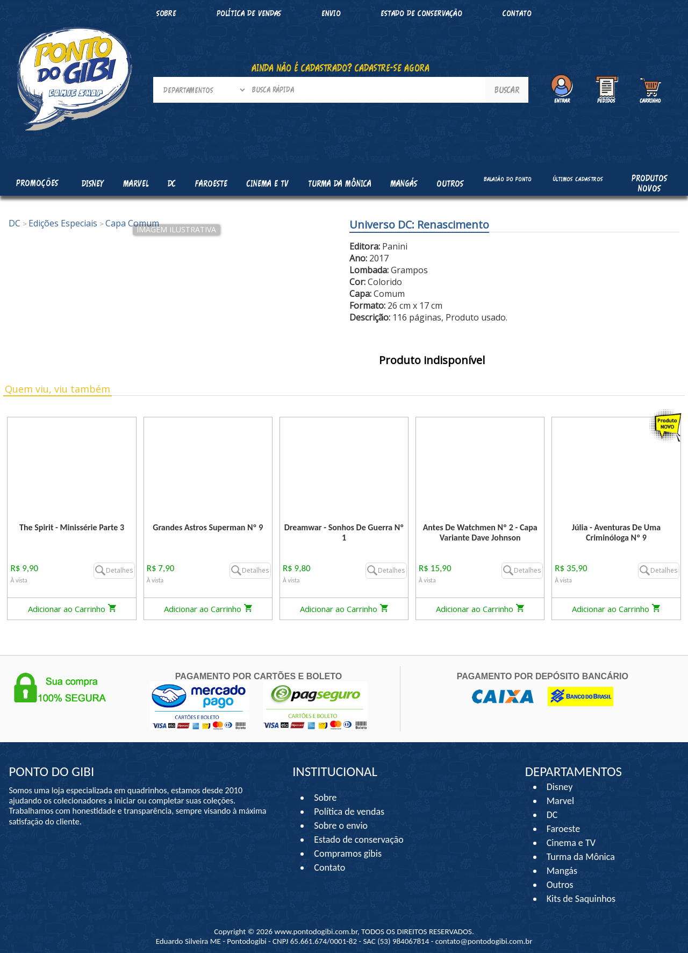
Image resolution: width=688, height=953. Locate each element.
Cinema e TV (571, 843)
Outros (560, 885)
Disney (560, 787)
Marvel (561, 801)
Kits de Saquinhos (581, 899)
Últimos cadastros (578, 179)
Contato (517, 13)
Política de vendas (249, 13)
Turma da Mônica (581, 857)
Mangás (403, 183)
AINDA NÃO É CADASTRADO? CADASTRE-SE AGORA (340, 68)
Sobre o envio (341, 825)
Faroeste (563, 829)
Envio (331, 13)
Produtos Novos (649, 183)
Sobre (166, 13)
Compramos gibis (348, 853)
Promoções (37, 182)
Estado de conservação (421, 13)
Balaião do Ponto (508, 179)
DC (552, 815)
